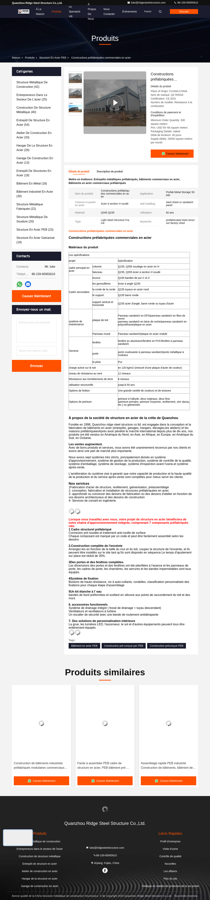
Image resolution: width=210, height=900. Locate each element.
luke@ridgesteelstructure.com (146, 2)
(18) (33, 173)
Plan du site (170, 878)
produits (30, 57)
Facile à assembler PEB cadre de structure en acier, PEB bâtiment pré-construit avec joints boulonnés (101, 766)
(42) (32, 84)
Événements (129, 11)
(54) (33, 122)
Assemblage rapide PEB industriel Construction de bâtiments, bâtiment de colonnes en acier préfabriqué (167, 766)
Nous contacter (109, 11)
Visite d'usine (170, 848)
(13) (34, 160)
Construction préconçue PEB (166, 645)
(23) (34, 229)
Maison (16, 57)
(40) (33, 110)
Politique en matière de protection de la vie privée (170, 886)
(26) (34, 148)
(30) (34, 194)
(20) (32, 219)
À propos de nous (92, 11)
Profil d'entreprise (170, 841)
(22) (29, 206)
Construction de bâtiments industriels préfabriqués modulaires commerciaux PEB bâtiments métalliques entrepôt (39, 766)
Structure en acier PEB (52, 57)
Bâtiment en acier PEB (84, 645)
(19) (35, 240)
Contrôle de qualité (170, 856)
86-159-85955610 (186, 2)
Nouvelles (170, 863)
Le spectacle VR (74, 11)
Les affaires (170, 871)
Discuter (184, 11)
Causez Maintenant (36, 296)
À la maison (40, 11)
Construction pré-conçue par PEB (123, 645)
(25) (31, 97)
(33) (34, 135)
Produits (56, 11)
